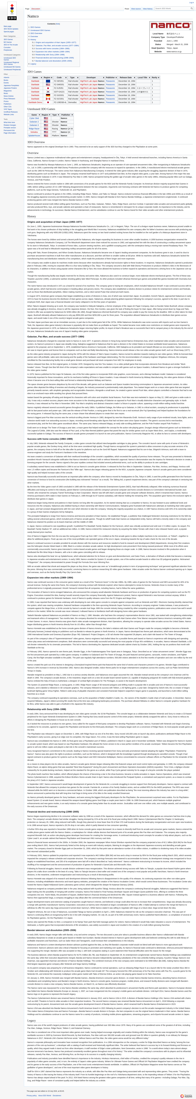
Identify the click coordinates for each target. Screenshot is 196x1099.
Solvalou (34, 132)
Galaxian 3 (34, 125)
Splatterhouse (34, 135)
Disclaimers (57, 1096)
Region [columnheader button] (47, 77)
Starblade (35, 81)
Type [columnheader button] (72, 77)
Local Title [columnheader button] (142, 77)
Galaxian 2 (34, 122)
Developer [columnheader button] (91, 77)
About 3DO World (44, 1096)
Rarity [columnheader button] (154, 77)
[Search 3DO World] (174, 8)
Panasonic (110, 81)
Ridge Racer (34, 129)
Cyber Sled (34, 118)
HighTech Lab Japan (88, 81)
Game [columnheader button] (35, 77)
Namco (101, 81)
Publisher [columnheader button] (110, 77)
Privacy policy (32, 1096)
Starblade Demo (35, 102)
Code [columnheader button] (59, 77)
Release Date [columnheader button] (126, 77)
